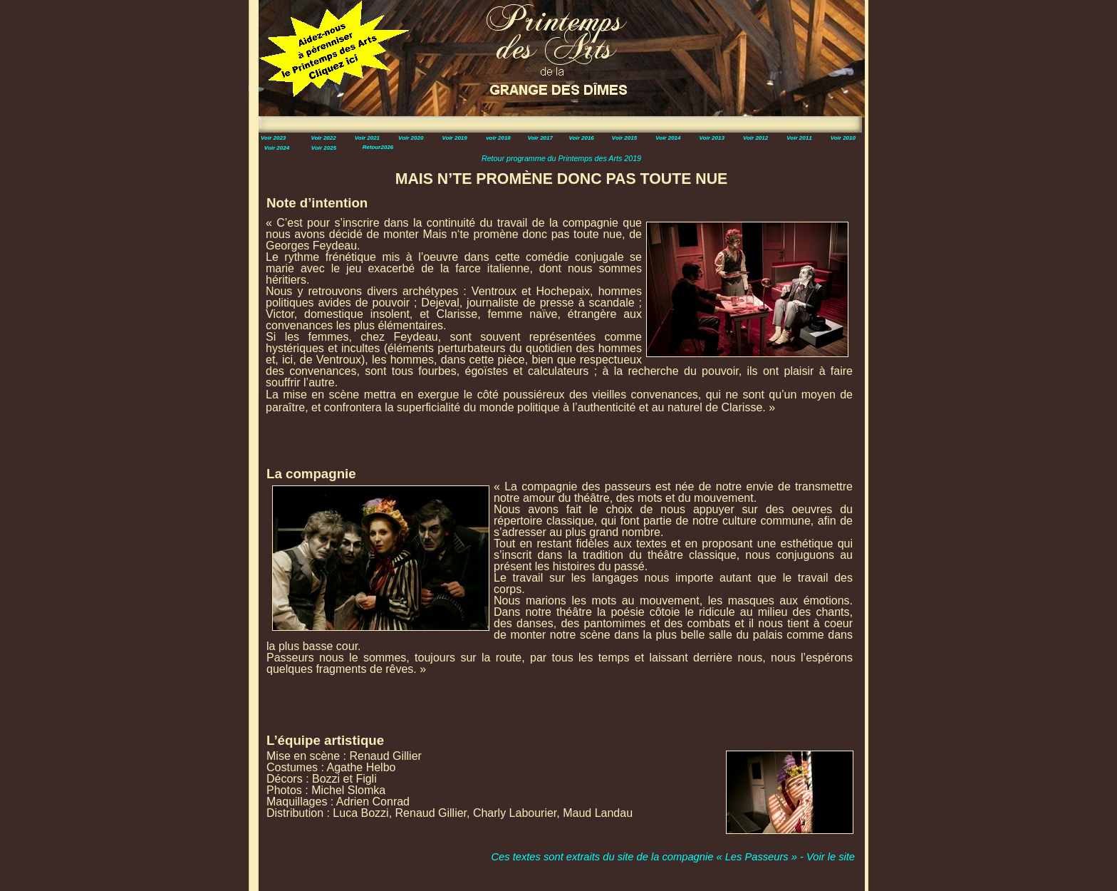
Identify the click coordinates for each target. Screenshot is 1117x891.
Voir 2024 (276, 148)
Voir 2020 (410, 138)
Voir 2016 (581, 138)
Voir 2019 (454, 138)
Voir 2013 (712, 138)
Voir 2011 (798, 138)
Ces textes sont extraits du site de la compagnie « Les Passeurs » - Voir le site (673, 856)
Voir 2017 (540, 138)
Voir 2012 (755, 138)
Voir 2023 (273, 138)
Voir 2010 (843, 138)
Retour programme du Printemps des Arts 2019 (561, 158)
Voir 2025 (323, 148)
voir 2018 (498, 138)
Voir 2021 (367, 138)
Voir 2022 (323, 138)
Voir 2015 (624, 138)
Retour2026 (378, 147)
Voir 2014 (667, 138)
